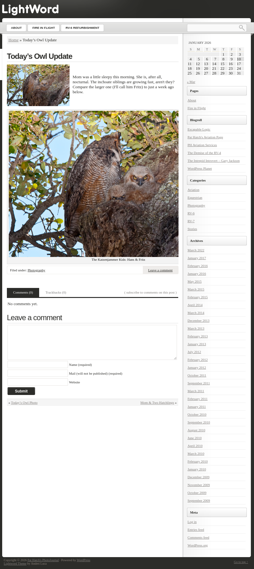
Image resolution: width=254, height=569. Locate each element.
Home (13, 40)
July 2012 (194, 352)
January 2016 (197, 273)
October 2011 (197, 375)
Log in (192, 522)
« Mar (191, 82)
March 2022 (196, 250)
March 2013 (196, 328)
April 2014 (195, 305)
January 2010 (197, 469)
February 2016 (198, 266)
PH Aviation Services (202, 145)
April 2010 (195, 446)
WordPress (83, 560)
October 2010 (197, 414)
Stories (192, 229)
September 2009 (199, 500)
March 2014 (196, 313)
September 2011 (199, 383)
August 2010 (196, 430)
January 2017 (197, 258)
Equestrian (195, 197)
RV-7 (191, 221)
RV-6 (191, 213)
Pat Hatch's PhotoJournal (43, 560)
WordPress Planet (200, 168)
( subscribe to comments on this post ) (150, 292)
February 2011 (198, 399)
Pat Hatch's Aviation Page (205, 137)
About (192, 100)
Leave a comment (160, 270)
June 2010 (195, 438)
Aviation (194, 190)
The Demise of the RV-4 (204, 153)
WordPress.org (198, 545)
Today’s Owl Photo (24, 402)
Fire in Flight (197, 108)
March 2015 (196, 289)
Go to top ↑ (241, 562)
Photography (36, 270)
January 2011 (197, 406)
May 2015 (195, 281)
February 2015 (198, 297)
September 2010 (199, 422)
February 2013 (198, 336)
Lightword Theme (15, 563)
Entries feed (196, 529)
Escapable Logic (199, 129)
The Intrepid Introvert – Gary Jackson (214, 160)
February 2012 (198, 359)
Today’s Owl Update (39, 56)
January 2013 (197, 344)
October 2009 (197, 493)
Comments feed (198, 537)
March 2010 (196, 453)
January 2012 (197, 367)
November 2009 (199, 485)
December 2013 (199, 320)
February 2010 (198, 461)
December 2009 (199, 477)
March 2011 (196, 391)
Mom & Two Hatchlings (157, 402)
